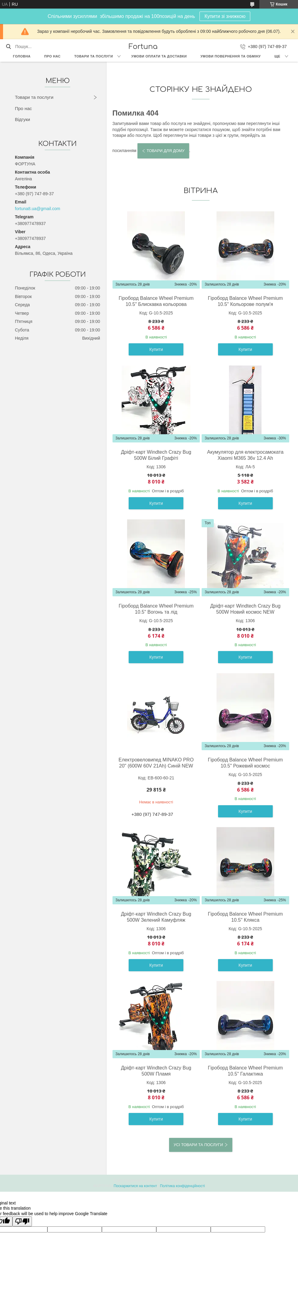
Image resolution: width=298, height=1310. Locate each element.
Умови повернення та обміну (230, 56)
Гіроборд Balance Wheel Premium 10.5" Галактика (245, 1070)
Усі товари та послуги (198, 1144)
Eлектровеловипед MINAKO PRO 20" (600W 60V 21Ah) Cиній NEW (156, 762)
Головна (22, 56)
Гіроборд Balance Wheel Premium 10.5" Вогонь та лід (156, 609)
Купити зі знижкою (224, 16)
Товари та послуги (93, 56)
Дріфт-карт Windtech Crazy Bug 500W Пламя (156, 1070)
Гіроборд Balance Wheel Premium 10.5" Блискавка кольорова (156, 301)
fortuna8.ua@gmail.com (37, 208)
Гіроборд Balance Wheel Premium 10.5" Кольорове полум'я (245, 301)
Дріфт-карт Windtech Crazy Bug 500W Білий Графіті (156, 455)
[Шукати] (8, 46)
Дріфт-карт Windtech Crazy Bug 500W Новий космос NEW (245, 609)
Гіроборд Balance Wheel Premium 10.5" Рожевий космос (245, 762)
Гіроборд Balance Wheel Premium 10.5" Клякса (245, 917)
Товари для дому (165, 150)
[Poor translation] (22, 1221)
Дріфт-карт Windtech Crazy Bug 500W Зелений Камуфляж (156, 917)
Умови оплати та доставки (159, 56)
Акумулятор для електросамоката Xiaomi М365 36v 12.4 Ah (245, 455)
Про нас (52, 56)
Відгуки (22, 119)
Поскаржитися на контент (135, 1186)
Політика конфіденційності (182, 1186)
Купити (156, 349)
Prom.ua (177, 1180)
